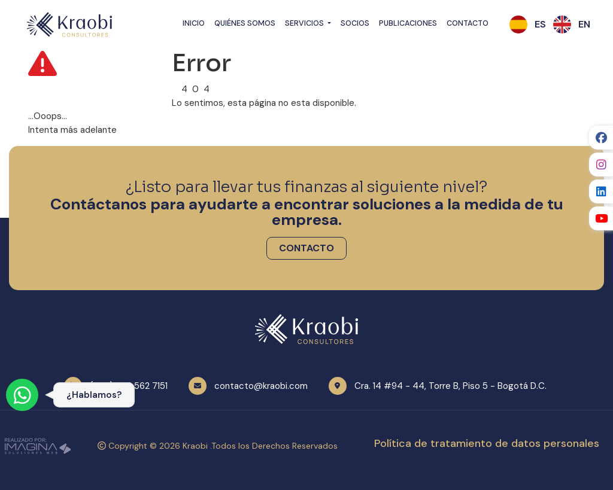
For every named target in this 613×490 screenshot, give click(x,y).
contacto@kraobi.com (261, 386)
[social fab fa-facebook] (601, 138)
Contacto (467, 23)
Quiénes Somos (244, 23)
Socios (355, 23)
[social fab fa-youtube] (601, 218)
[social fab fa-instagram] (601, 164)
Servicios (305, 23)
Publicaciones (408, 23)
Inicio (194, 23)
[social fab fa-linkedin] (601, 191)
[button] (540, 24)
